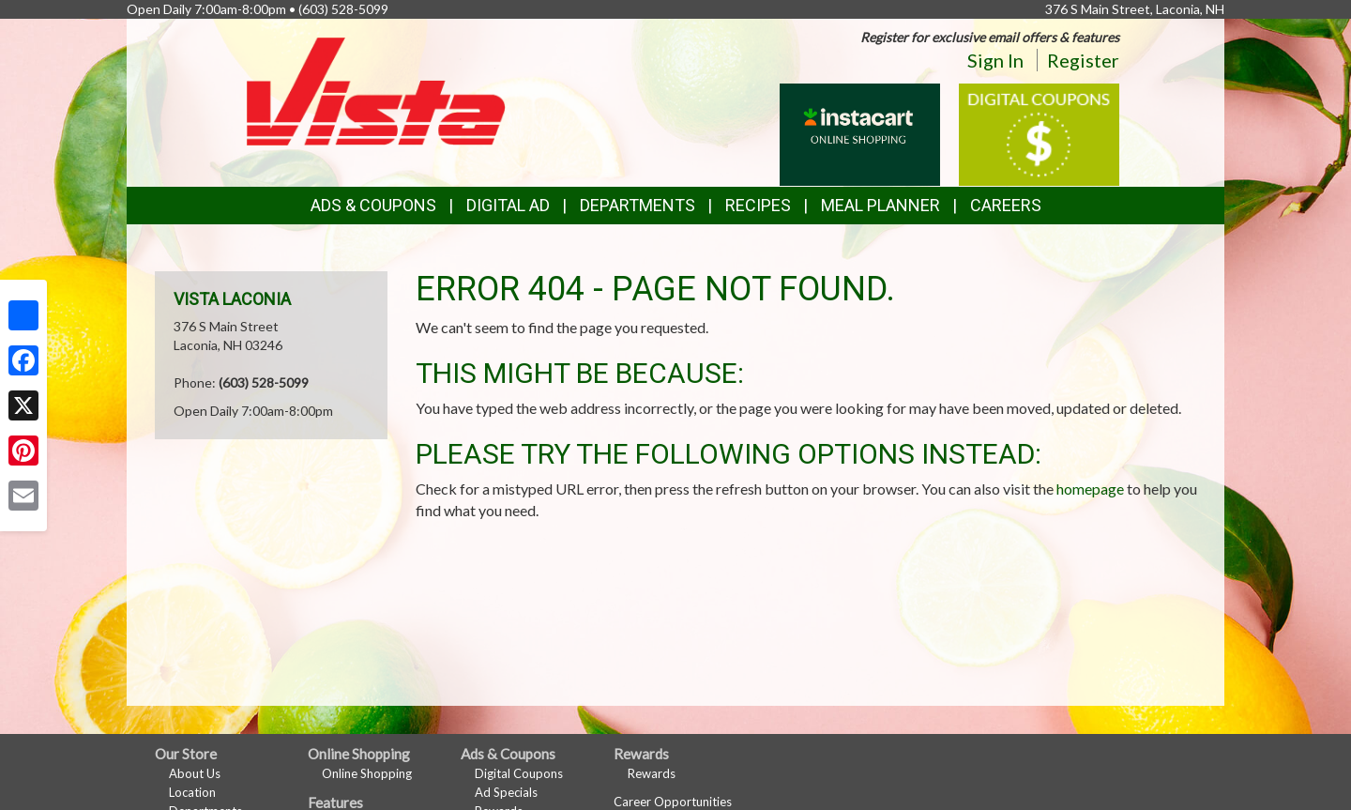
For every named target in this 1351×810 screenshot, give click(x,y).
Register (1083, 60)
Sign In (995, 60)
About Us (194, 773)
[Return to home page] (376, 90)
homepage (1090, 488)
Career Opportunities (673, 801)
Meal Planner (880, 205)
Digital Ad (508, 205)
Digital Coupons (519, 773)
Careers (1005, 205)
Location (192, 792)
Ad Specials (506, 792)
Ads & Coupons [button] (373, 205)
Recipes (758, 205)
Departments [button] (637, 205)
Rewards (652, 773)
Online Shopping (367, 773)
